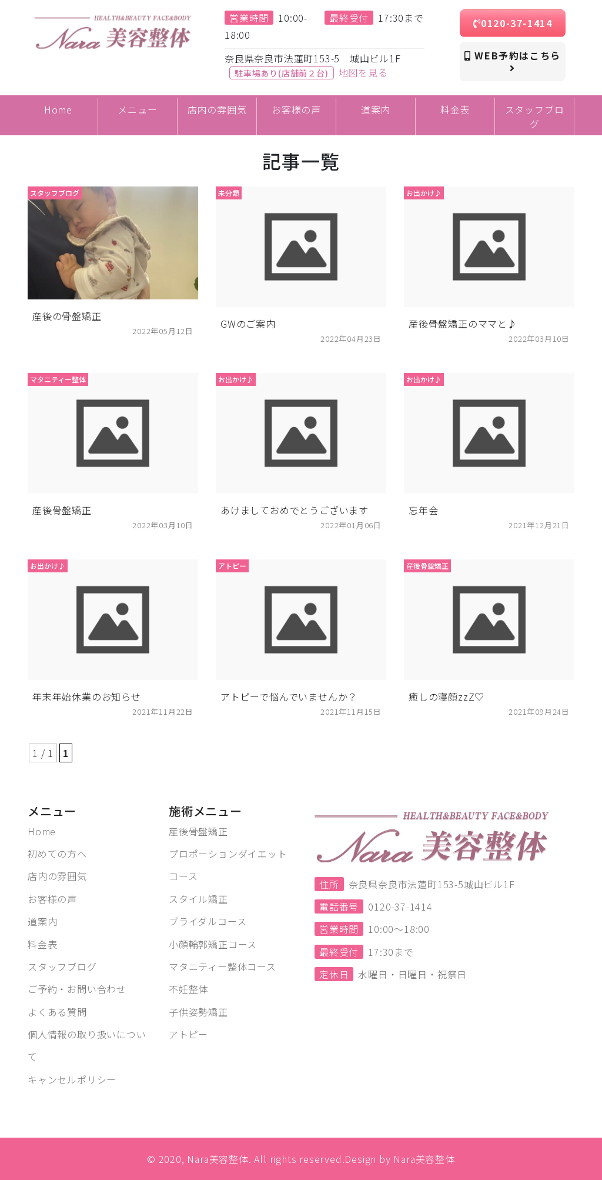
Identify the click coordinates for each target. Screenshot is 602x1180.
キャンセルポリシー (72, 1079)
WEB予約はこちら (512, 60)
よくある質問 (57, 1012)
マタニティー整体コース (222, 966)
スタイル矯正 (198, 899)
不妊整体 (188, 989)
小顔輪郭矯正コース (213, 944)
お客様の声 (52, 899)
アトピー (188, 1034)
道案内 (42, 921)
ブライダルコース (207, 921)
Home (42, 831)
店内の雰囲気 (57, 876)
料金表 (42, 944)
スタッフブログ (62, 966)
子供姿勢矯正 (198, 1012)
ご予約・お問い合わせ (77, 989)
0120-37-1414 (513, 23)
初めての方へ (57, 853)
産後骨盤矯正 (198, 831)
